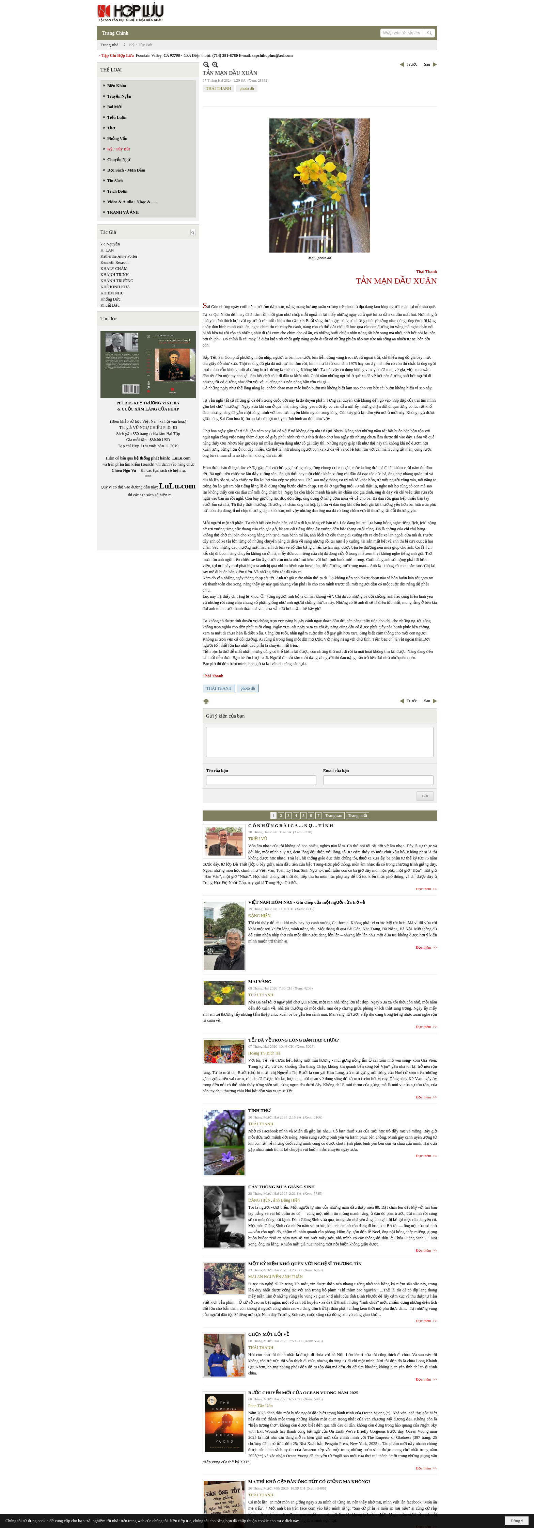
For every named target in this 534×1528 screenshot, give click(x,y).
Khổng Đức (110, 299)
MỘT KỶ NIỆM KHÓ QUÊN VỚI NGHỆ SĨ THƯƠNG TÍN (305, 1263)
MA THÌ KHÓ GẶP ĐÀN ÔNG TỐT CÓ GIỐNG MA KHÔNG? (309, 1481)
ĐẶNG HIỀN (259, 915)
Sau (427, 64)
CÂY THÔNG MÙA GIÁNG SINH (281, 1186)
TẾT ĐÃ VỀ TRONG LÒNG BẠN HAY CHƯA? (293, 1040)
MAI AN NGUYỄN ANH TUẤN (275, 1276)
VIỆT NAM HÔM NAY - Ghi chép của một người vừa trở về (306, 902)
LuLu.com (181, 458)
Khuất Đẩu (110, 305)
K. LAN (107, 250)
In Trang (206, 701)
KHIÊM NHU (112, 293)
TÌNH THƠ (259, 1110)
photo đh (246, 88)
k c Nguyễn (110, 244)
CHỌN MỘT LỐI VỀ (268, 1334)
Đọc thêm (423, 889)
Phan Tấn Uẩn (260, 1405)
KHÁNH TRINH (114, 274)
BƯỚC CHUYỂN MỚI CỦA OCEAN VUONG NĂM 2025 (303, 1392)
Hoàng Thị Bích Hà (264, 1053)
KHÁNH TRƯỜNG (117, 280)
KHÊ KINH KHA (115, 287)
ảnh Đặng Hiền (286, 1200)
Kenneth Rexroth (114, 262)
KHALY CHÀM (113, 268)
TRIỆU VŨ (257, 838)
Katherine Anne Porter (118, 256)
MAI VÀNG (259, 981)
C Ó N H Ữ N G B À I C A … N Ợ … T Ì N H (290, 825)
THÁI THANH (218, 88)
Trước (412, 64)
